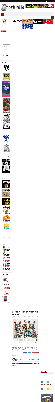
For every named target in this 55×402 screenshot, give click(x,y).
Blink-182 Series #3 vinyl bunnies (47, 360)
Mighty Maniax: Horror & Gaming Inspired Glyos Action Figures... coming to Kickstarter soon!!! (47, 372)
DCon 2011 (25, 35)
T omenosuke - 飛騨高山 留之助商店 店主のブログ (5, 273)
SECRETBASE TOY (5, 278)
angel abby (4, 283)
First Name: (5, 43)
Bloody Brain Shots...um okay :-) (47, 355)
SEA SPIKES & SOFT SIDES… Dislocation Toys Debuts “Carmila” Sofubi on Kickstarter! (30, 368)
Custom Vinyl (21, 35)
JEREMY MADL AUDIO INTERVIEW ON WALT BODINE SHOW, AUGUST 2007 (30, 356)
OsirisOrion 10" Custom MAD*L (29, 361)
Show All (8, 289)
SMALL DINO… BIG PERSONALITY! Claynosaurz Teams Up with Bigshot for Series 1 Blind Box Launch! (46, 232)
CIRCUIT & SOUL (7, 285)
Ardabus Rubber (16, 35)
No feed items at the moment (5, 268)
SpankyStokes (36, 35)
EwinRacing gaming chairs (47, 192)
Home (13, 35)
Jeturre (4, 267)
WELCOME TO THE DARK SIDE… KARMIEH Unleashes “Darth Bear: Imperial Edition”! (29, 382)
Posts (4, 221)
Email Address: (5, 47)
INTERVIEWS (4, 17)
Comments (5, 223)
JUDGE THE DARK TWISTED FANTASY (5, 280)
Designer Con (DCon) (30, 35)
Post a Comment (15, 94)
